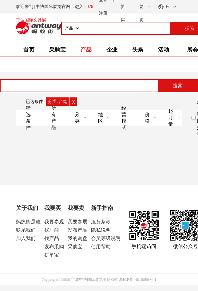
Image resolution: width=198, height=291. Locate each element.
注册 (103, 13)
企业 (111, 50)
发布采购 (54, 246)
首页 (28, 50)
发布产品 (77, 230)
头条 (137, 50)
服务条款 (101, 221)
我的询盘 (77, 238)
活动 (163, 50)
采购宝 (57, 50)
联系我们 (26, 230)
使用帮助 (101, 246)
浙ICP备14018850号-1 (137, 279)
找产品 (51, 238)
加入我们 (26, 238)
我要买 (52, 208)
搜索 (178, 85)
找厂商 (51, 230)
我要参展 (77, 221)
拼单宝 (51, 255)
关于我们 (27, 208)
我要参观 (54, 221)
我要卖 (76, 208)
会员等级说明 (106, 238)
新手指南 (102, 208)
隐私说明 (101, 230)
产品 (86, 50)
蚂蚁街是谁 (28, 221)
